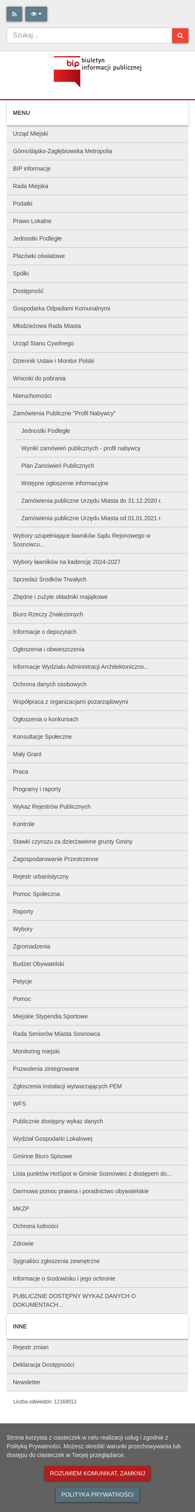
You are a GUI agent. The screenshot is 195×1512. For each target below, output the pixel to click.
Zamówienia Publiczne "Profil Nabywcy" (64, 413)
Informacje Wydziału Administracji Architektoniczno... (81, 666)
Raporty (23, 911)
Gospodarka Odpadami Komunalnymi (61, 308)
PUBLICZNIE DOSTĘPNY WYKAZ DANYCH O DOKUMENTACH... (74, 1300)
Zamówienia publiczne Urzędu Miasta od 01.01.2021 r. (91, 518)
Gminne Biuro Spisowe (42, 1156)
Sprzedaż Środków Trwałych (50, 579)
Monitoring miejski (36, 1051)
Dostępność (28, 291)
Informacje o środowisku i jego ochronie (64, 1278)
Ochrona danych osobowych (50, 684)
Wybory (22, 929)
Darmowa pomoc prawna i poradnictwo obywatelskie (81, 1191)
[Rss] (14, 14)
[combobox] (89, 35)
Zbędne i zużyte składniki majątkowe (60, 596)
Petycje (22, 981)
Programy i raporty (37, 789)
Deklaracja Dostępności (43, 1364)
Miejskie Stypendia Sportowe (50, 1016)
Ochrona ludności (35, 1226)
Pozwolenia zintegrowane (46, 1068)
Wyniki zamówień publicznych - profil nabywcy (80, 448)
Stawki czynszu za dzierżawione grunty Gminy (72, 841)
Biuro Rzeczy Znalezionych (48, 614)
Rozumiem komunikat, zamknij (97, 1473)
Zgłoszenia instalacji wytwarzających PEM (67, 1086)
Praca (20, 771)
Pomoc (22, 999)
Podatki (22, 203)
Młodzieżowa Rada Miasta (47, 326)
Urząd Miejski (30, 133)
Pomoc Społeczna (36, 894)
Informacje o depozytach (45, 631)
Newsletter (26, 1382)
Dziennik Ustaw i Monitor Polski (53, 361)
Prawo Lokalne (32, 221)
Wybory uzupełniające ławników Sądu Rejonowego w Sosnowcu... (81, 540)
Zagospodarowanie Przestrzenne (55, 859)
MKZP (21, 1208)
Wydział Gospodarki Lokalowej (52, 1138)
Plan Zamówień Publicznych (57, 465)
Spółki (21, 273)
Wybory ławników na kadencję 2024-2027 (66, 562)
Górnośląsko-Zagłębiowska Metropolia (62, 151)
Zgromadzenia (31, 946)
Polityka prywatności (97, 1494)
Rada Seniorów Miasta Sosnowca (56, 1033)
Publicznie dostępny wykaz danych (58, 1121)
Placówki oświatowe (39, 256)
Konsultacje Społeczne (42, 736)
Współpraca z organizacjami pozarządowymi (70, 701)
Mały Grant (27, 754)
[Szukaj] (180, 35)
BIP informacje (32, 168)
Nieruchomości (32, 395)
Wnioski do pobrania (39, 378)
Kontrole (24, 824)
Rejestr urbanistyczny (41, 876)
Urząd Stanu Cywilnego (43, 343)
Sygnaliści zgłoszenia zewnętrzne (56, 1261)
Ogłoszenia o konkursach (45, 719)
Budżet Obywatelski (38, 964)
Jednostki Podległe (37, 238)
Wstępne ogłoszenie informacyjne (64, 483)
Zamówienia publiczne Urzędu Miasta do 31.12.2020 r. (91, 500)
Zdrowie (23, 1243)
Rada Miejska (30, 186)
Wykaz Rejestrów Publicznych (52, 806)
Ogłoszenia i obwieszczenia (49, 649)
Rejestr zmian (31, 1347)
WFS (19, 1103)
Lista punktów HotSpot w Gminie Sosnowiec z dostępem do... (92, 1173)
